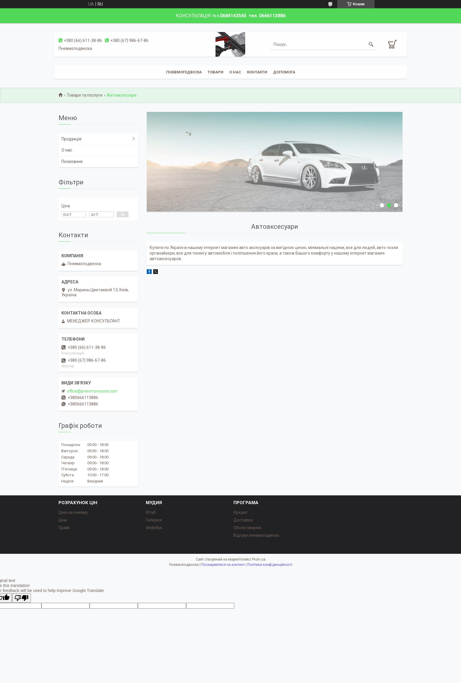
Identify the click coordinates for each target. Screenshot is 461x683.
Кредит (240, 512)
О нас (66, 150)
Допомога (284, 72)
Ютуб (151, 512)
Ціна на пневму (73, 512)
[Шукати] (371, 44)
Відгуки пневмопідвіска (256, 535)
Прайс (64, 527)
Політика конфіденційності (269, 565)
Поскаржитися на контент (223, 565)
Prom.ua (258, 559)
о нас (235, 72)
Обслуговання (247, 527)
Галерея (154, 520)
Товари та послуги (84, 95)
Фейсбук (154, 527)
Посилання (72, 161)
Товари (215, 72)
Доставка (243, 520)
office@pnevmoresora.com (92, 391)
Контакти (257, 72)
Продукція (71, 139)
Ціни (63, 520)
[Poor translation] (21, 598)
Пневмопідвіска (184, 72)
